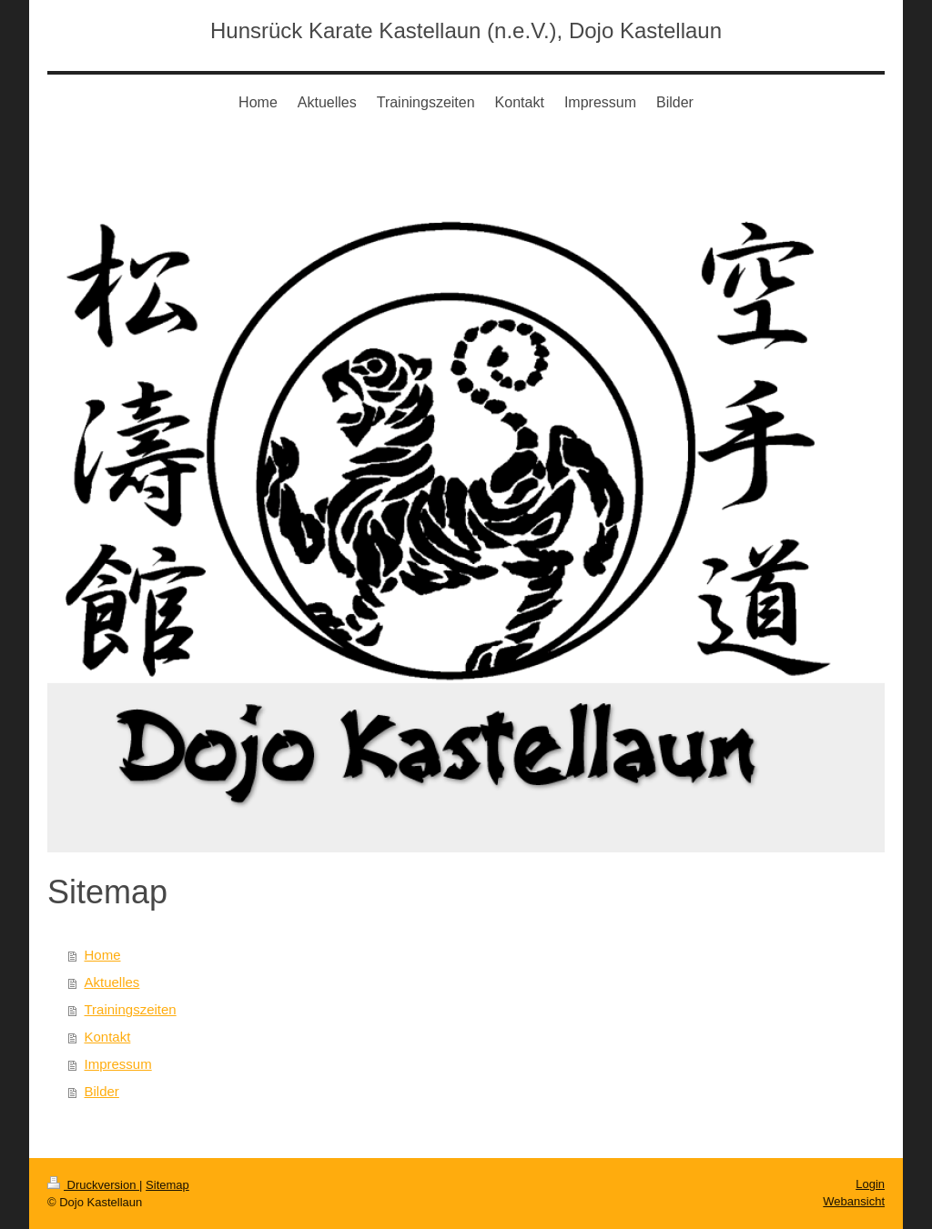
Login (870, 1184)
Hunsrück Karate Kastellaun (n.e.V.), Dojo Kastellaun (466, 30)
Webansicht (854, 1201)
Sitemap (167, 1185)
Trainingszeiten (131, 1009)
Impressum (118, 1064)
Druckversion (93, 1185)
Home (103, 954)
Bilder (102, 1091)
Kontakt (108, 1036)
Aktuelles (112, 982)
